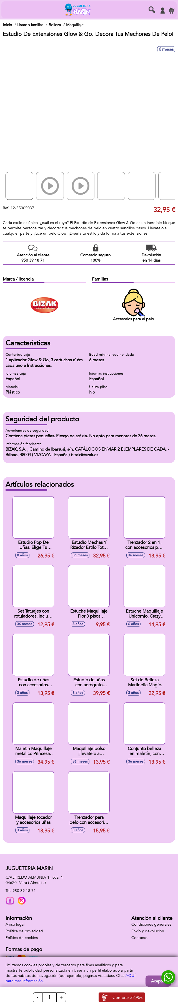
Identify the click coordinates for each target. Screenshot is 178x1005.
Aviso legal (15, 924)
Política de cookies (22, 937)
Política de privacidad (24, 931)
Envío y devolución (147, 931)
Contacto (139, 937)
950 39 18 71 (24, 890)
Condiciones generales (151, 924)
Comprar (127, 997)
